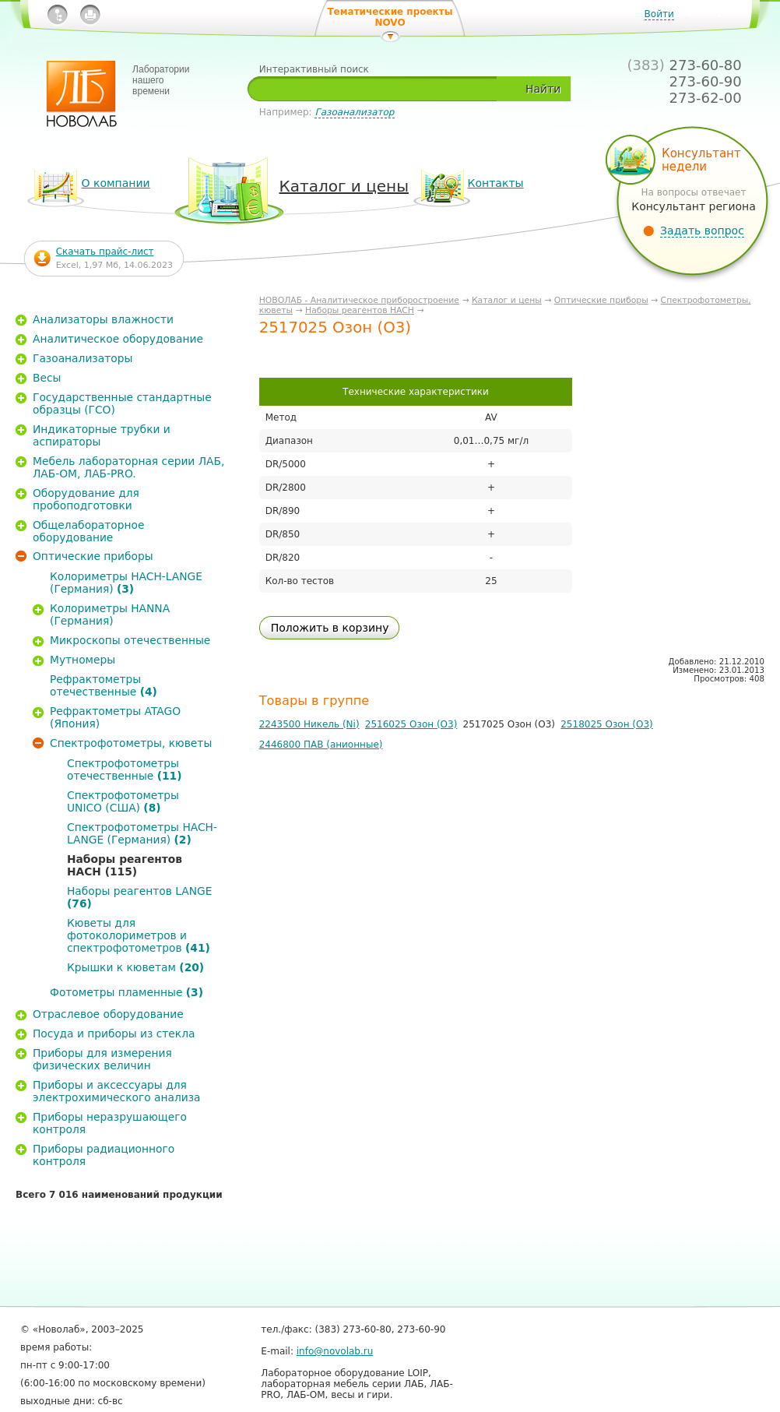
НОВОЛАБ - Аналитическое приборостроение (359, 300)
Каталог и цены (507, 300)
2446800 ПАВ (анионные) (321, 744)
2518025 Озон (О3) (606, 724)
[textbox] (378, 89)
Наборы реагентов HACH (359, 310)
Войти (659, 14)
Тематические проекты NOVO (389, 17)
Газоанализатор (354, 112)
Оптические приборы (601, 300)
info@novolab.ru (335, 1351)
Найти (542, 89)
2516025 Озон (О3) (411, 724)
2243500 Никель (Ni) (309, 724)
